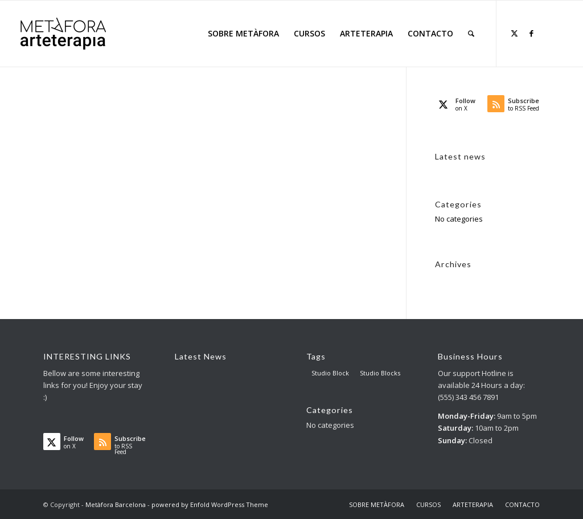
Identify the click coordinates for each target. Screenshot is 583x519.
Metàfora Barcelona (115, 504)
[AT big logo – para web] (63, 34)
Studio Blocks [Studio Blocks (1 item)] (380, 373)
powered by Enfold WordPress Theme (209, 504)
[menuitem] (243, 34)
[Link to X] (514, 33)
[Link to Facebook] (531, 33)
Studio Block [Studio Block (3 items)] (330, 373)
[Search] (471, 34)
